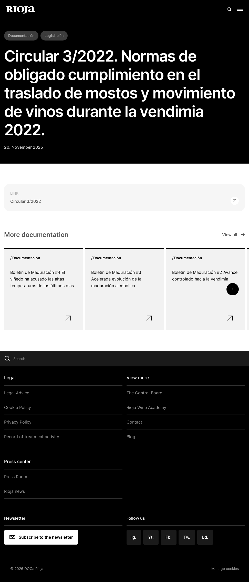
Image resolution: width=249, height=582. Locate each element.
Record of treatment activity (31, 436)
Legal (10, 377)
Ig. (133, 537)
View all (233, 235)
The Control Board (144, 392)
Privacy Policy (18, 422)
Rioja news (14, 491)
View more (138, 377)
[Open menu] (240, 9)
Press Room (15, 476)
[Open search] (229, 9)
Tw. (186, 537)
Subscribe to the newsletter (41, 537)
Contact (134, 422)
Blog (131, 436)
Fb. (168, 537)
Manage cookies (225, 568)
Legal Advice (16, 392)
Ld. (205, 537)
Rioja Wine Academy (146, 407)
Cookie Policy (17, 407)
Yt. (151, 537)
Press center (17, 461)
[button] (232, 289)
